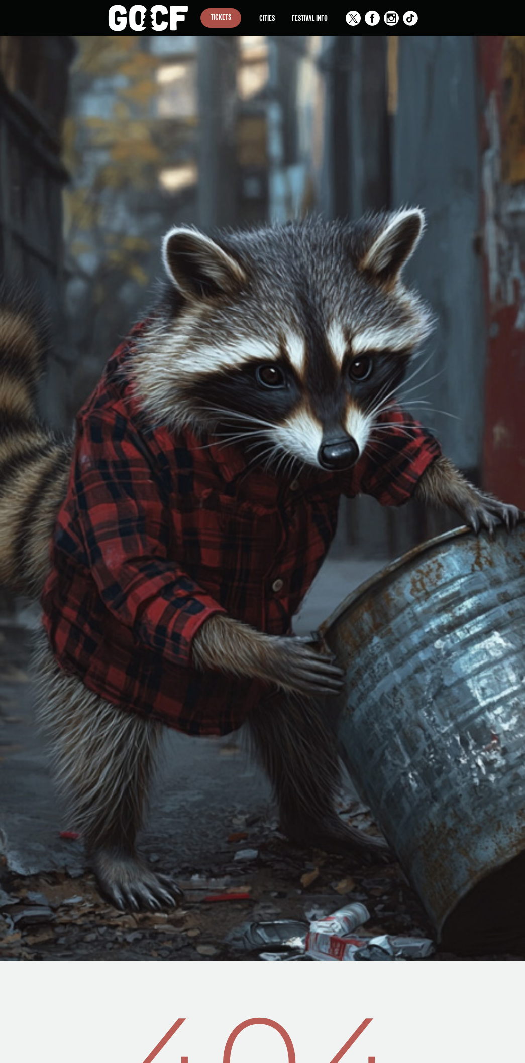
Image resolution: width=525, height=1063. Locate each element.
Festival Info (310, 17)
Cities (267, 17)
